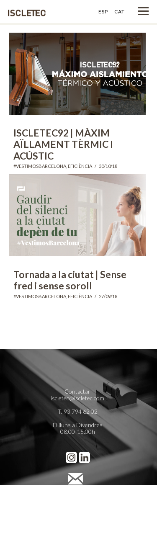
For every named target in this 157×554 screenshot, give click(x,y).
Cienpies (77, 527)
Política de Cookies (77, 507)
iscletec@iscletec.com (77, 398)
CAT (119, 11)
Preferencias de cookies (77, 514)
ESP (103, 11)
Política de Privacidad (77, 500)
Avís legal (77, 493)
